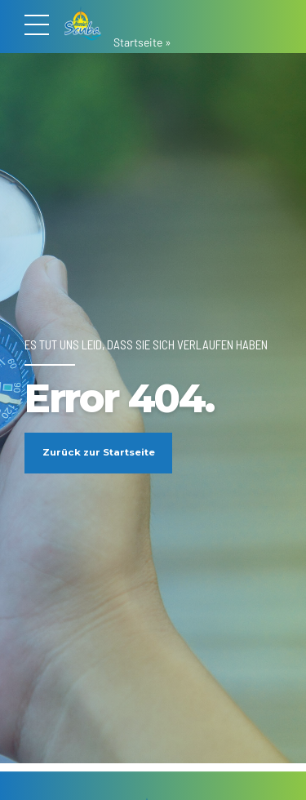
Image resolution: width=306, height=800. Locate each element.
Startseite (137, 42)
